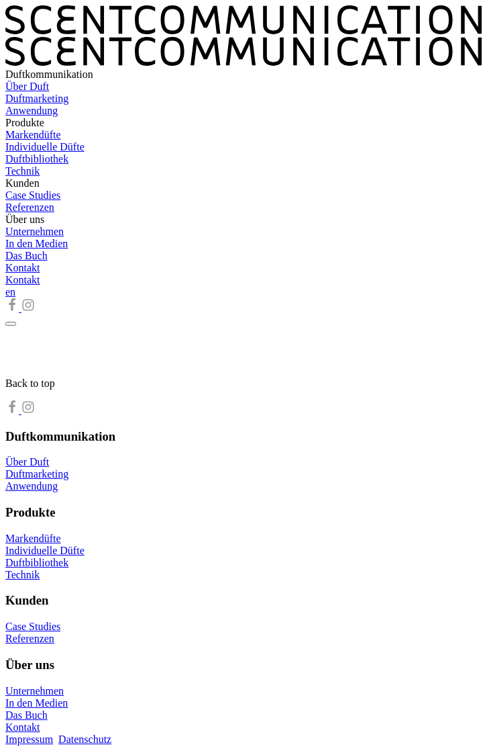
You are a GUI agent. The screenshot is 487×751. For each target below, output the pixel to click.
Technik (22, 171)
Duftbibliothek (36, 159)
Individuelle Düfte (45, 146)
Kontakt (22, 267)
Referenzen (29, 207)
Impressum (29, 739)
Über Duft (27, 86)
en (10, 292)
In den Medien (36, 243)
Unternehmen (34, 231)
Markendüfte (33, 134)
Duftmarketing (36, 98)
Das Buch (26, 255)
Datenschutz (84, 739)
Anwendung (31, 110)
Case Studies (32, 195)
